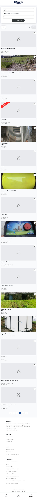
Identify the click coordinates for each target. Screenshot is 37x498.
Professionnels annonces (11, 478)
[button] (18, 10)
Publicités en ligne (9, 466)
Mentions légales (9, 451)
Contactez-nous (9, 436)
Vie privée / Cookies (10, 449)
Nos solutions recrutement (11, 471)
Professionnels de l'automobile (12, 469)
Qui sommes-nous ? (10, 439)
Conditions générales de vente (12, 454)
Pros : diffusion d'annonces (11, 462)
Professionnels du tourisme (11, 473)
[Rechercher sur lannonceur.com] (19, 13)
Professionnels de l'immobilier (12, 483)
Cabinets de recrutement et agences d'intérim (15, 480)
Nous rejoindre (9, 441)
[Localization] (18, 17)
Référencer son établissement (12, 476)
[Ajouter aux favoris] (35, 33)
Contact (7, 464)
